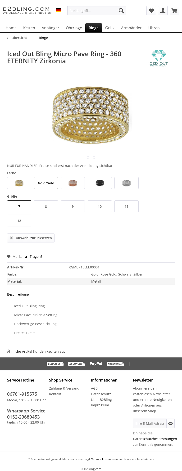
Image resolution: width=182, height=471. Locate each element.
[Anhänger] (50, 27)
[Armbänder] (131, 27)
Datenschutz (101, 394)
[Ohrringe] (74, 27)
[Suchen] (121, 10)
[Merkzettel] (151, 10)
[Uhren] (154, 27)
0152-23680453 (23, 417)
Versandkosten (101, 459)
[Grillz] (110, 27)
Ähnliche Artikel (19, 351)
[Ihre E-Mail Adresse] (150, 423)
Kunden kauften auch (50, 351)
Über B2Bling (101, 399)
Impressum (100, 405)
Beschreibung (18, 294)
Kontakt (55, 394)
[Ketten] (29, 27)
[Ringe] (93, 27)
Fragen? (33, 256)
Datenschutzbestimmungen (155, 439)
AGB (94, 388)
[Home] (11, 27)
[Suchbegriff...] (97, 10)
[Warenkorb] (174, 10)
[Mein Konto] (163, 10)
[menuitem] (97, 10)
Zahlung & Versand (64, 388)
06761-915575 (22, 394)
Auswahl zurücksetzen (31, 237)
